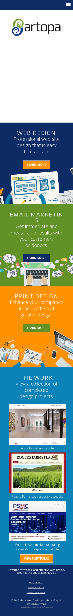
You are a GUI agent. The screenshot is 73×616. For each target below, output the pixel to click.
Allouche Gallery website (37, 448)
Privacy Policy (36, 587)
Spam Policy (36, 582)
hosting (39, 607)
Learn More (36, 165)
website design (26, 607)
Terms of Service (36, 592)
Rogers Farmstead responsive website (37, 496)
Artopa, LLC (48, 607)
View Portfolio (36, 558)
